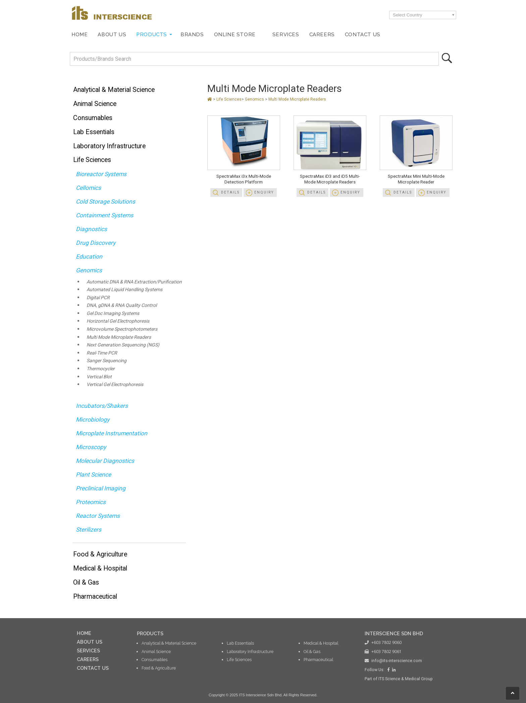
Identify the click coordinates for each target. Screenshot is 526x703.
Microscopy (91, 447)
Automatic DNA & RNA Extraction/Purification (134, 281)
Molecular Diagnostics (105, 460)
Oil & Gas (86, 582)
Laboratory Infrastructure (109, 146)
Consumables (92, 118)
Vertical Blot (99, 376)
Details (230, 192)
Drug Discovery (95, 242)
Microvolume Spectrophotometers (122, 329)
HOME (84, 633)
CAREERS (88, 659)
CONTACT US (93, 668)
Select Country (407, 14)
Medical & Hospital (100, 568)
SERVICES (88, 650)
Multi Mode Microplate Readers (119, 337)
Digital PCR (98, 297)
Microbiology (92, 419)
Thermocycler (101, 368)
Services (285, 35)
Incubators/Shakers (102, 405)
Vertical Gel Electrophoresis (115, 384)
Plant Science (93, 474)
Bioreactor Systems (101, 174)
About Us (112, 35)
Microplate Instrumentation (111, 433)
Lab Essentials (93, 132)
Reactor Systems (98, 515)
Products (151, 35)
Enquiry (264, 192)
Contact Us (362, 35)
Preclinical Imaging (100, 488)
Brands (192, 35)
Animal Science (94, 104)
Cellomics (88, 187)
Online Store (235, 35)
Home (79, 35)
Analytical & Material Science (114, 90)
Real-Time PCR (102, 353)
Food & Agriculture (100, 554)
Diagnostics (91, 229)
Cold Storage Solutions (105, 201)
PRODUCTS (150, 633)
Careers (322, 35)
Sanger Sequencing (106, 360)
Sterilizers (88, 529)
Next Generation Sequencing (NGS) (123, 344)
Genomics (89, 270)
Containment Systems (104, 215)
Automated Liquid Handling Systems (124, 289)
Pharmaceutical (95, 596)
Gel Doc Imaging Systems (113, 313)
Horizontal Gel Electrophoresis (118, 321)
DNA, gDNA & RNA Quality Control (122, 305)
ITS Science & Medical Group (405, 679)
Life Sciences (92, 160)
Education (89, 256)
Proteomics (91, 502)
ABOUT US (89, 642)
